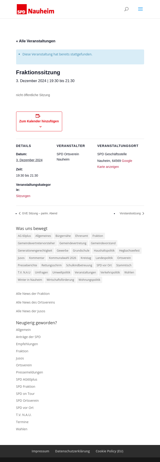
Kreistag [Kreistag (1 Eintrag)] (86, 258)
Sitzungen (23, 196)
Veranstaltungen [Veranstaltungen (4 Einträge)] (85, 272)
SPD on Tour (25, 393)
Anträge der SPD (28, 337)
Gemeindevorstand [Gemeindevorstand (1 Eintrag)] (103, 243)
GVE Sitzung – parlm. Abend (39, 213)
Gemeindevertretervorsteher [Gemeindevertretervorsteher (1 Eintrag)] (36, 243)
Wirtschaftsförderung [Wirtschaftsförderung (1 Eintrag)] (60, 280)
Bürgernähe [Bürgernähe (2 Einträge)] (63, 236)
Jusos (20, 358)
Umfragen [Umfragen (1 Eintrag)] (41, 272)
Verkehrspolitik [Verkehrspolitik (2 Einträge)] (110, 272)
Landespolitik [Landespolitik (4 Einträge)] (104, 258)
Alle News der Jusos (30, 311)
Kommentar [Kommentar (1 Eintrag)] (36, 258)
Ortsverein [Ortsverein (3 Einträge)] (124, 258)
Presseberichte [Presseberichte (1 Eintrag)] (27, 265)
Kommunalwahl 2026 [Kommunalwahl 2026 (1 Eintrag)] (62, 258)
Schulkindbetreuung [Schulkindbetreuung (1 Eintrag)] (79, 265)
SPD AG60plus (26, 379)
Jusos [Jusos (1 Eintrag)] (21, 258)
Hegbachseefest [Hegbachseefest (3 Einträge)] (129, 251)
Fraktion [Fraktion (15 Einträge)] (98, 236)
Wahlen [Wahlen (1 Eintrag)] (129, 272)
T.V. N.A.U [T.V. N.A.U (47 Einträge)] (24, 272)
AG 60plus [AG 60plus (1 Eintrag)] (24, 236)
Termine (22, 422)
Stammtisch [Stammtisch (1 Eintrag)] (123, 265)
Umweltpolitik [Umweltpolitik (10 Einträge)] (61, 272)
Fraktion (22, 351)
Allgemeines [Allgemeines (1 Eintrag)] (43, 236)
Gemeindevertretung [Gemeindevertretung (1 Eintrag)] (72, 243)
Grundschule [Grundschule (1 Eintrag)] (81, 251)
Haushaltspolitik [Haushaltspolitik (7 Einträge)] (104, 251)
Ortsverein (24, 365)
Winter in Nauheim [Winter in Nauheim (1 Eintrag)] (30, 280)
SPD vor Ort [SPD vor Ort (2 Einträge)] (104, 265)
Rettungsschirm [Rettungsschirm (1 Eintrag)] (51, 265)
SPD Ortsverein (27, 400)
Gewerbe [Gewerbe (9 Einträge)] (62, 251)
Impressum (40, 451)
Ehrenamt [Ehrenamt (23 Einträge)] (81, 236)
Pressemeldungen (29, 372)
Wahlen (21, 429)
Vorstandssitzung (131, 213)
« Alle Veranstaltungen (35, 41)
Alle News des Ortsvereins (35, 302)
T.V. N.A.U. (24, 415)
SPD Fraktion (25, 386)
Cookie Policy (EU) (109, 451)
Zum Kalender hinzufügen (39, 121)
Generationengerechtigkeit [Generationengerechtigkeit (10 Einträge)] (35, 251)
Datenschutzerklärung (72, 451)
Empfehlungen (27, 344)
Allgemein (23, 329)
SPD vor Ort (25, 407)
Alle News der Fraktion (33, 293)
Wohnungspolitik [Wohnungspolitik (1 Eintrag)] (89, 280)
